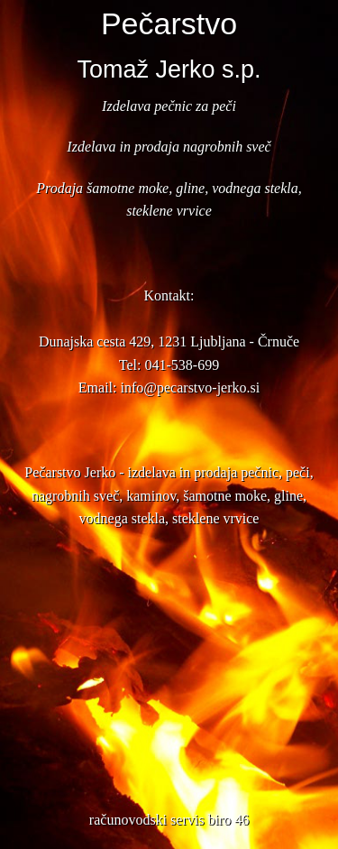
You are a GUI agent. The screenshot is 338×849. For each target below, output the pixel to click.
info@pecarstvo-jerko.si (190, 387)
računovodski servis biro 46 (169, 819)
